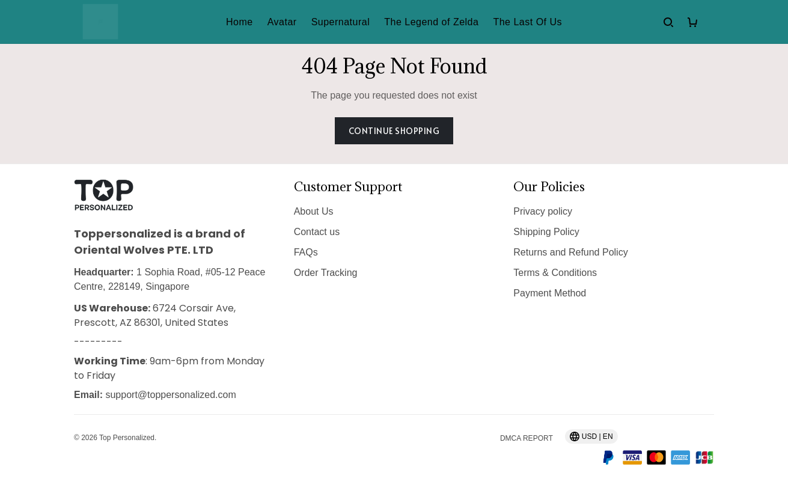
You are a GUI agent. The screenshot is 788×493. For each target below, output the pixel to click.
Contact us (317, 232)
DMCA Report (526, 438)
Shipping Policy (546, 232)
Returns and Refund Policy (570, 252)
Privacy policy (542, 211)
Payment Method (549, 293)
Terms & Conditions (555, 273)
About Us (314, 211)
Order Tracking (326, 273)
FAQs (306, 252)
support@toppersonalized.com (170, 395)
